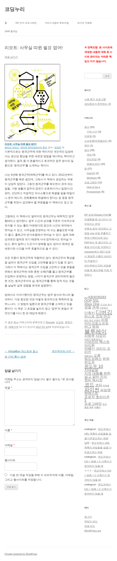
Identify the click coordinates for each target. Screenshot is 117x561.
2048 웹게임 (11, 31)
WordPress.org (92, 530)
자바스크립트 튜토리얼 (57, 23)
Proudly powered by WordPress (21, 554)
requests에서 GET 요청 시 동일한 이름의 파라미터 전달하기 (98, 256)
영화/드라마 (93, 164)
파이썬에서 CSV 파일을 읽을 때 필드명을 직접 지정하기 (98, 270)
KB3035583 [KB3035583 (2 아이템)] (97, 297)
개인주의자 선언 (63, 351)
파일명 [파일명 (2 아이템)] (105, 390)
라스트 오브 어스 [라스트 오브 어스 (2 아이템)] (97, 316)
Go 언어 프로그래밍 (25, 23)
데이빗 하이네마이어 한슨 (33, 147)
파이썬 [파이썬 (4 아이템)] (91, 389)
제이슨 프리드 (12, 147)
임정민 (57, 147)
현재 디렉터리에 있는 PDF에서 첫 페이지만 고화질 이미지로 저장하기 (98, 242)
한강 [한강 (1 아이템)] (105, 404)
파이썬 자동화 (84, 23)
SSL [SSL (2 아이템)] (96, 301)
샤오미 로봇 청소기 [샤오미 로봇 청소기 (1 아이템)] (93, 339)
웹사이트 (10, 460)
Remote (50, 322)
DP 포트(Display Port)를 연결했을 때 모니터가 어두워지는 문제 (98, 219)
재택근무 (13, 327)
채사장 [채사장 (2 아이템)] (97, 380)
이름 (8, 430)
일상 (86, 150)
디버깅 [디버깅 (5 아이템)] (104, 312)
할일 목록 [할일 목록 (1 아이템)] (88, 407)
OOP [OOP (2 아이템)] (88, 301)
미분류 (88, 136)
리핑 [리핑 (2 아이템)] (104, 320)
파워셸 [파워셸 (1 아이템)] (106, 385)
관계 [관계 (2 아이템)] (95, 307)
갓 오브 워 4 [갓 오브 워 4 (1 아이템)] (106, 304)
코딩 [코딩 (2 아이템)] (98, 385)
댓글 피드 (89, 526)
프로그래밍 (90, 182)
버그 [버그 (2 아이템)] (87, 327)
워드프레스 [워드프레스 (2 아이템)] (93, 359)
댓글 (8, 387)
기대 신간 (92, 131)
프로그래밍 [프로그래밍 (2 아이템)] (93, 404)
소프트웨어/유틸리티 (96, 140)
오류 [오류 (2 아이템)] (97, 355)
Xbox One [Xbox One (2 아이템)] (92, 304)
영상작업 (92, 159)
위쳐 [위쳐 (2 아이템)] (106, 359)
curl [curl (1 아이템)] (86, 297)
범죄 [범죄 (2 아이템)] (95, 327)
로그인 (88, 516)
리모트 (60, 322)
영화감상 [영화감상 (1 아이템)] (88, 356)
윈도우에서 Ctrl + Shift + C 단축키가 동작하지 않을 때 (98, 461)
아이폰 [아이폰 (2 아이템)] (89, 345)
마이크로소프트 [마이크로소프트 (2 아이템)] (96, 323)
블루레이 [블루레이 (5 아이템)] (95, 331)
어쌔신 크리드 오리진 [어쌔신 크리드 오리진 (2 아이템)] (97, 350)
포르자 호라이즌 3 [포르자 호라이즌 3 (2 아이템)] (97, 398)
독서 (16, 322)
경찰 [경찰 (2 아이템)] (87, 307)
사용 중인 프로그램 (95, 99)
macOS (91, 173)
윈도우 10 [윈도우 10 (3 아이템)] (93, 366)
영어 (86, 145)
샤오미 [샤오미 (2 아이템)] (101, 336)
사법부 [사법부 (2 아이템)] (89, 336)
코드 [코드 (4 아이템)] (89, 384)
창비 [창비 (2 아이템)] (87, 380)
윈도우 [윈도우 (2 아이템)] (89, 362)
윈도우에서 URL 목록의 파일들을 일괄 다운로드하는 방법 (97, 434)
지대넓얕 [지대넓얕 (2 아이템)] (91, 370)
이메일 (9, 445)
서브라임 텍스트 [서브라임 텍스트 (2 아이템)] (97, 342)
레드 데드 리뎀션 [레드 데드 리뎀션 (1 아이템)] (92, 320)
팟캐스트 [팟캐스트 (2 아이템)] (91, 394)
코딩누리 (15, 9)
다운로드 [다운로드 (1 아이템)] (104, 308)
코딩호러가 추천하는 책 (97, 104)
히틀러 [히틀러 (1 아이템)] (97, 407)
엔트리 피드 (91, 521)
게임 (89, 154)
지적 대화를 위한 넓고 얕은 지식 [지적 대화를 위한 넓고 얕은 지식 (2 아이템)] (97, 375)
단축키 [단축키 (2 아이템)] (89, 313)
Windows (92, 177)
